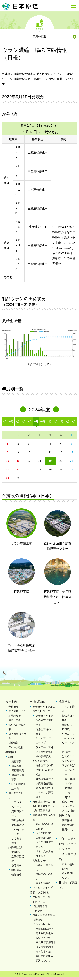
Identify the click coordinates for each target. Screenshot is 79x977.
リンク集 (64, 849)
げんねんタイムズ (43, 887)
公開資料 (16, 865)
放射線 (69, 788)
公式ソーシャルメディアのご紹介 (68, 806)
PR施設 (66, 751)
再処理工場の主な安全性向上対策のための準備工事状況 (44, 806)
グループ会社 (15, 747)
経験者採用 (68, 824)
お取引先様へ (67, 838)
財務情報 (13, 742)
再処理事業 (17, 770)
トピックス (39, 901)
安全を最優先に (41, 760)
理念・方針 (14, 720)
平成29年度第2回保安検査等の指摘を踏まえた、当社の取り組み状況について (45, 951)
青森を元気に (43, 882)
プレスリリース (41, 897)
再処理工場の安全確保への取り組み (44, 770)
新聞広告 (67, 724)
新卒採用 (67, 820)
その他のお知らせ (43, 924)
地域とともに (40, 860)
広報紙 (66, 729)
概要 (10, 757)
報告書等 (16, 870)
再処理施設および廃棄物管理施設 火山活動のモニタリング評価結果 (45, 788)
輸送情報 (16, 874)
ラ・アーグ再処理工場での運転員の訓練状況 (44, 752)
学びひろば (68, 765)
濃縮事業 (16, 761)
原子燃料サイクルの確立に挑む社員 (44, 720)
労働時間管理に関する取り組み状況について (44, 933)
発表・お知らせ (40, 892)
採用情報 (64, 815)
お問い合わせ (67, 843)
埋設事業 (16, 766)
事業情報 (40, 29)
